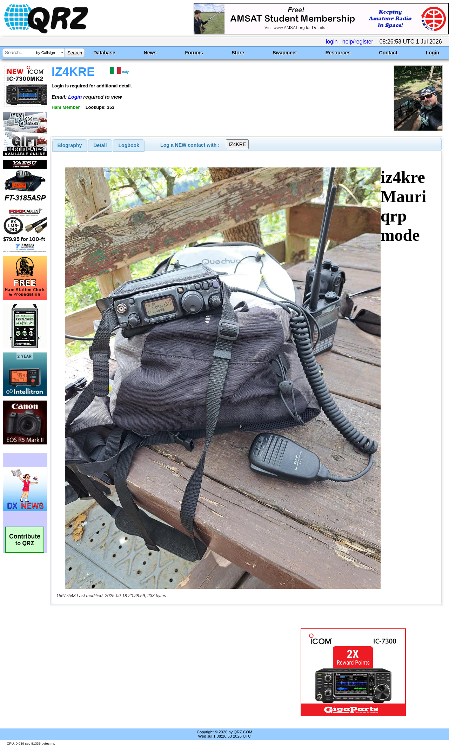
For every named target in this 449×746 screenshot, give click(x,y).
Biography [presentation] (70, 145)
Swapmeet (285, 52)
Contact (388, 52)
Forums (194, 52)
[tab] (69, 145)
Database (104, 52)
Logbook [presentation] (129, 145)
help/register (357, 42)
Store (238, 52)
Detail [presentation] (100, 145)
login (332, 42)
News (150, 52)
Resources (338, 52)
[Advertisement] (162, 672)
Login (432, 52)
